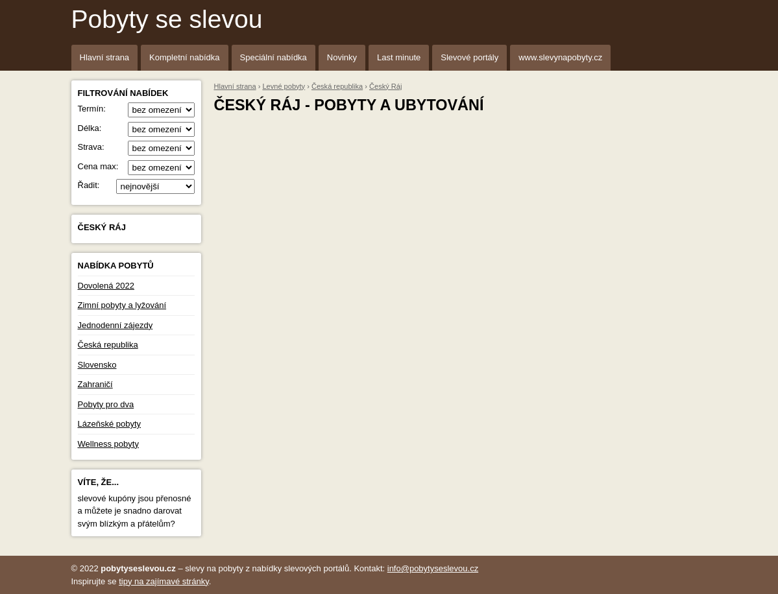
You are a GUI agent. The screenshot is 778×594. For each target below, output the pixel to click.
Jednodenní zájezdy (115, 325)
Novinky (342, 57)
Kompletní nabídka (184, 57)
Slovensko (97, 365)
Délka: (136, 128)
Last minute (398, 57)
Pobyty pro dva (106, 404)
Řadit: (136, 185)
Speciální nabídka (273, 57)
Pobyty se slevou (167, 19)
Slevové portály (469, 57)
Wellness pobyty (108, 444)
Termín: (136, 108)
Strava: (136, 147)
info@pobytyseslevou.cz (432, 568)
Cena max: (136, 166)
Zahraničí (95, 384)
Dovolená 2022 (106, 286)
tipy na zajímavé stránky (163, 581)
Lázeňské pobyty (109, 424)
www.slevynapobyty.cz (560, 57)
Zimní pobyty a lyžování (122, 305)
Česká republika (108, 345)
